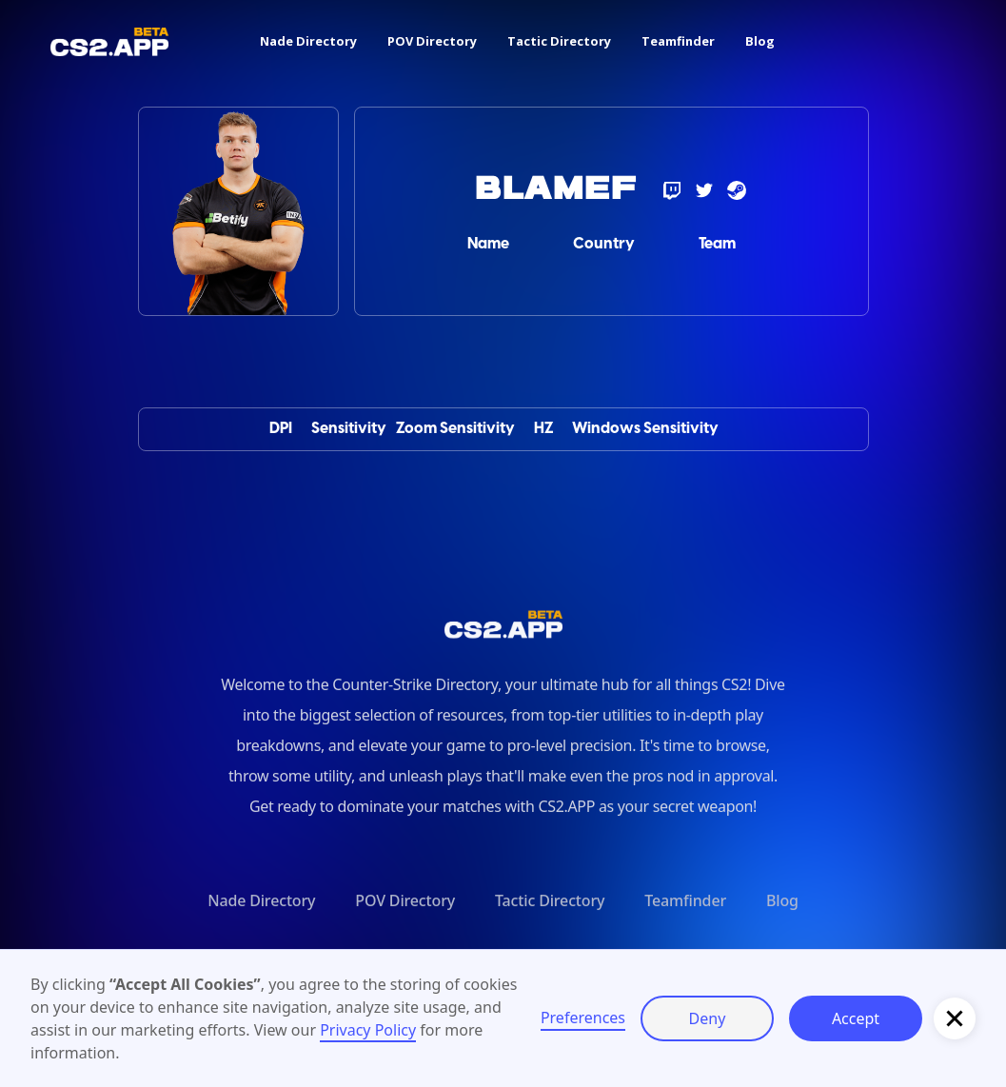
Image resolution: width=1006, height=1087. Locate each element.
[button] (955, 1018)
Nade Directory (308, 40)
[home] (109, 41)
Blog (760, 40)
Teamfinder (678, 40)
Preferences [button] (583, 1017)
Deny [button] (707, 1018)
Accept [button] (855, 1018)
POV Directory (432, 40)
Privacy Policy (368, 1029)
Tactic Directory (559, 40)
